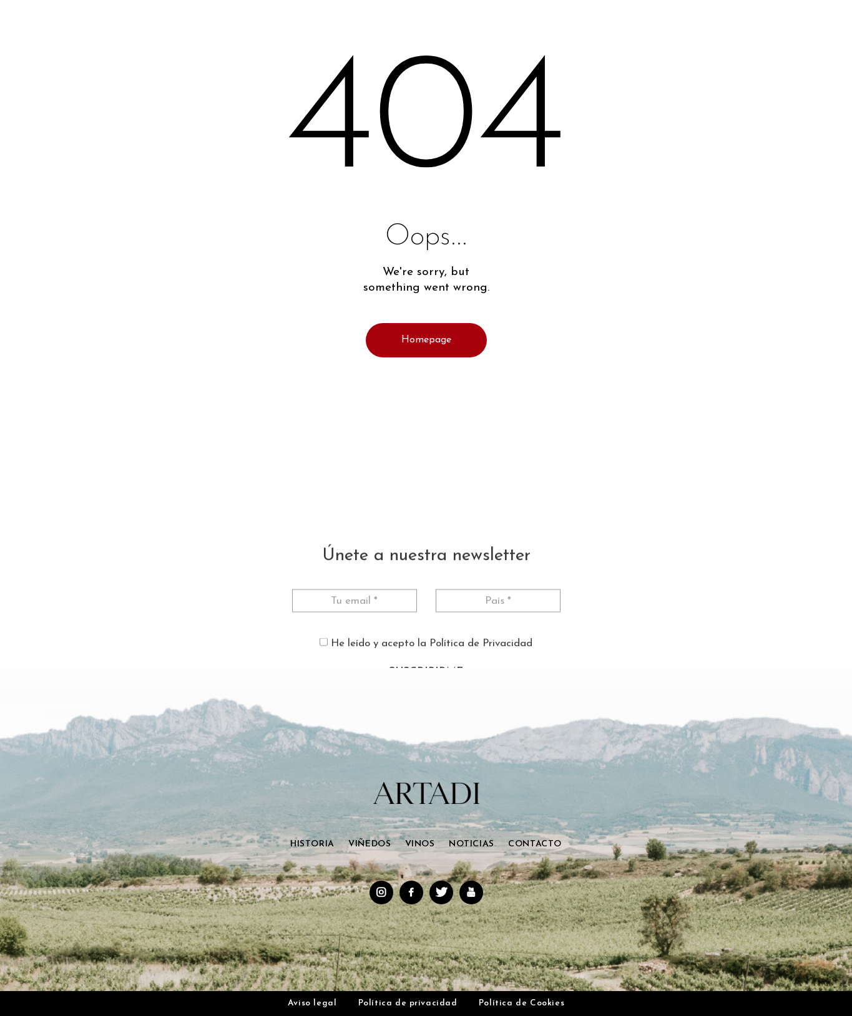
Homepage (426, 340)
